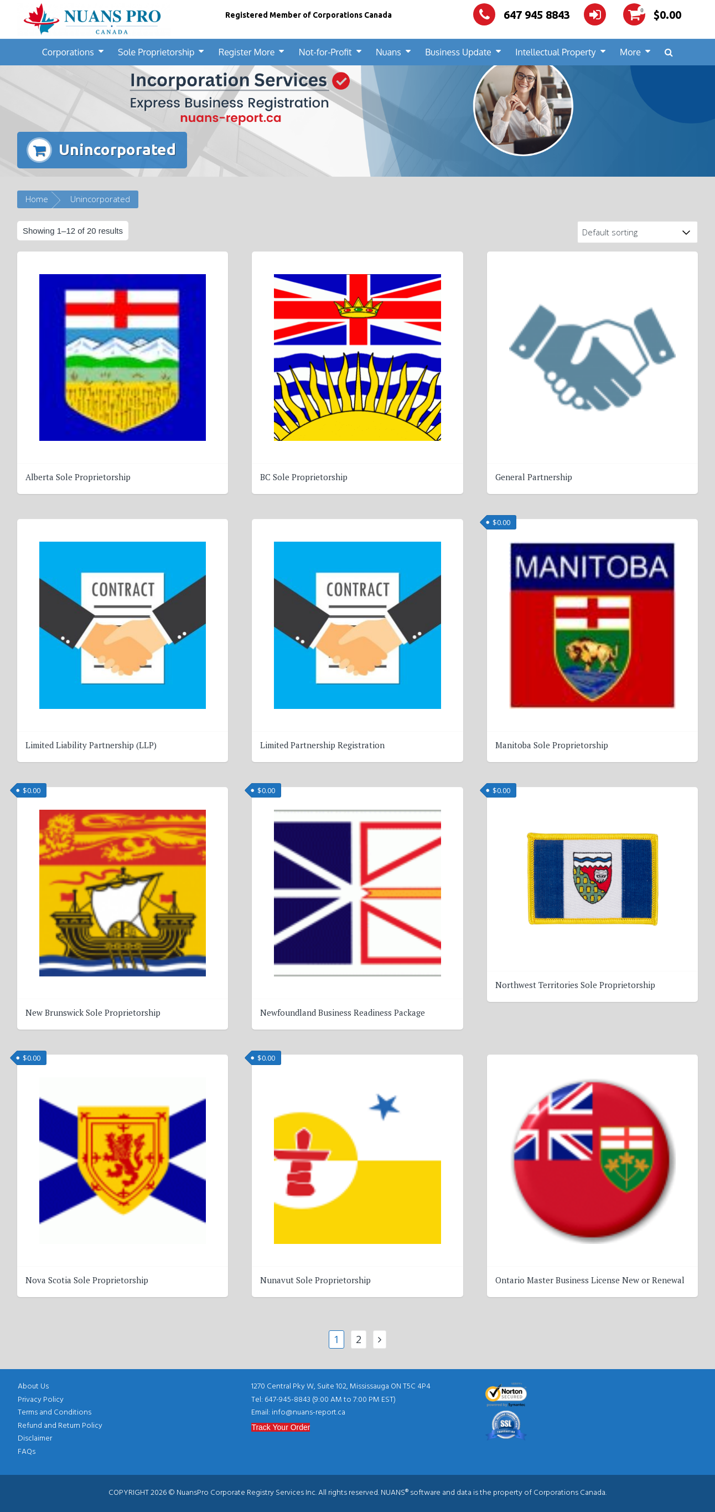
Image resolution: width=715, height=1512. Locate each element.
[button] (668, 52)
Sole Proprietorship (156, 52)
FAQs (26, 1452)
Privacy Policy (41, 1399)
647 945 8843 (521, 14)
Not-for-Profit (325, 52)
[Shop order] (637, 232)
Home (36, 198)
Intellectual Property (555, 52)
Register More (247, 52)
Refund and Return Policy (60, 1426)
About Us (33, 1386)
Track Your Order (280, 1427)
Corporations (68, 52)
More (630, 52)
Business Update (458, 52)
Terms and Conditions (54, 1412)
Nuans (388, 52)
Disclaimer (35, 1438)
